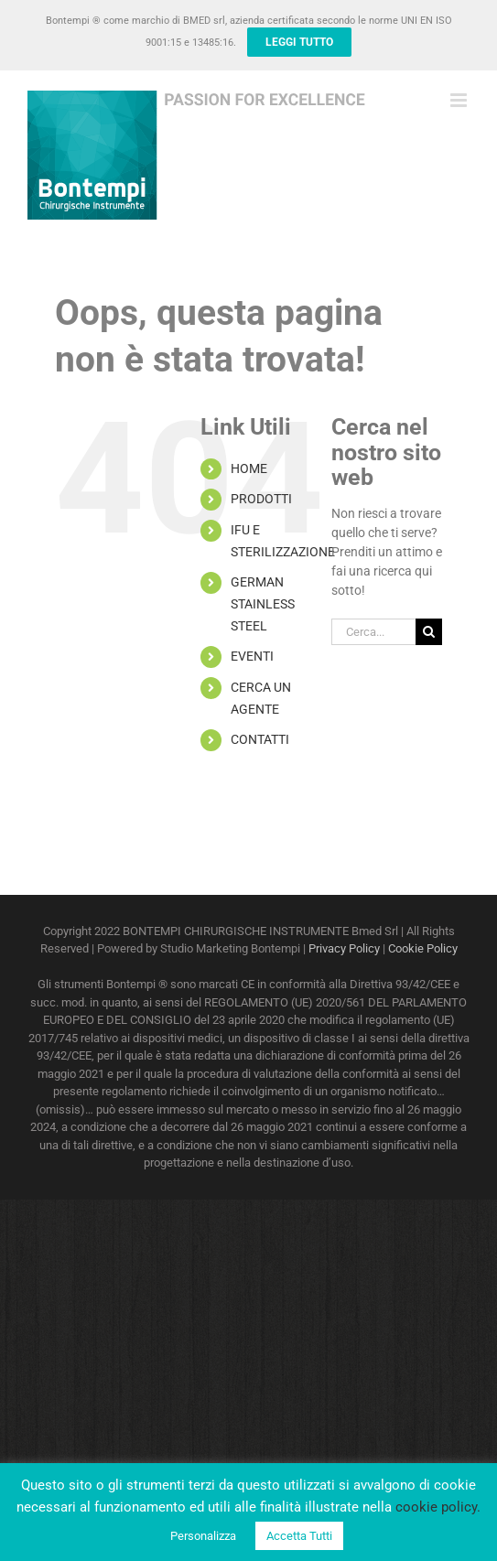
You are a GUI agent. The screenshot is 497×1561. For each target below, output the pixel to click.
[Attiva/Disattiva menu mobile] (460, 100)
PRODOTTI (261, 498)
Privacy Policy (344, 948)
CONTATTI (260, 739)
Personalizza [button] (203, 1536)
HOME (249, 468)
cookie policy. (438, 1507)
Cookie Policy (423, 948)
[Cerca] (429, 632)
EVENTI (252, 656)
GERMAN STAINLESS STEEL (263, 604)
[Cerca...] (373, 632)
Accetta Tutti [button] (299, 1536)
